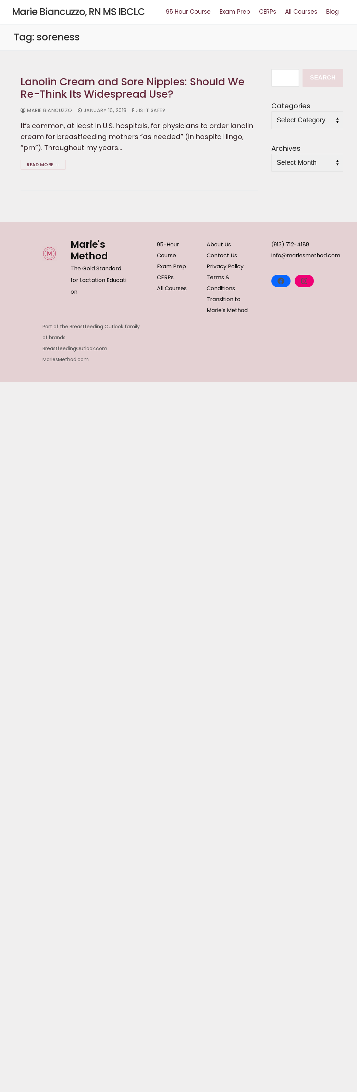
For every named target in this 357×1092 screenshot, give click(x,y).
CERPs (165, 277)
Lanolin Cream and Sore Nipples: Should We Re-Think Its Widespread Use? (133, 88)
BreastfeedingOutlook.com (74, 348)
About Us (219, 244)
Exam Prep (171, 266)
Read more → (43, 164)
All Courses (172, 288)
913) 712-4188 (291, 244)
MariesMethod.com (65, 359)
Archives (285, 148)
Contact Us (222, 255)
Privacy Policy (225, 266)
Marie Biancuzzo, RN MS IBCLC (78, 12)
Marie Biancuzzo (46, 110)
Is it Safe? (148, 110)
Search (323, 77)
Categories (290, 106)
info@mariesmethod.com (305, 255)
